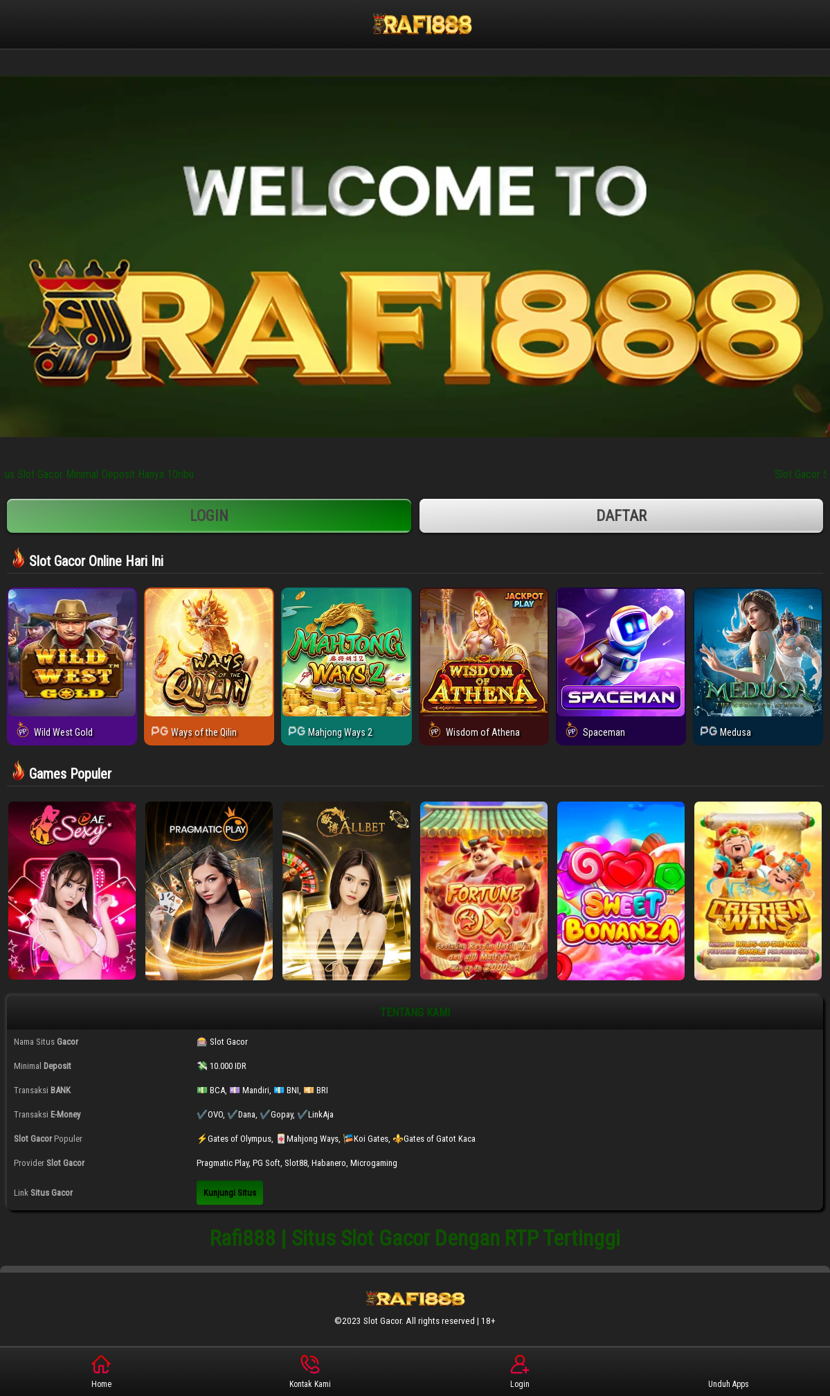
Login (209, 516)
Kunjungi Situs (230, 1192)
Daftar (621, 516)
